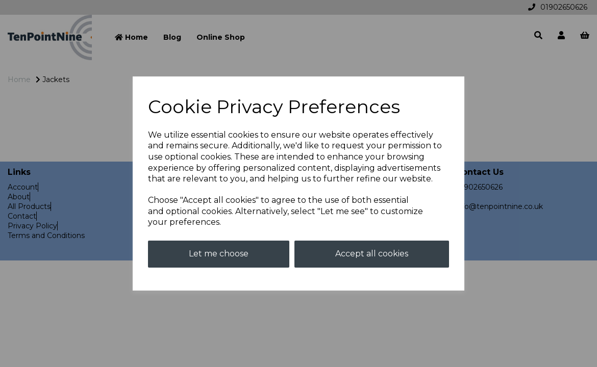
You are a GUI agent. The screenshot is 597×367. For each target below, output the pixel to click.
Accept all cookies (371, 253)
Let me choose (218, 253)
